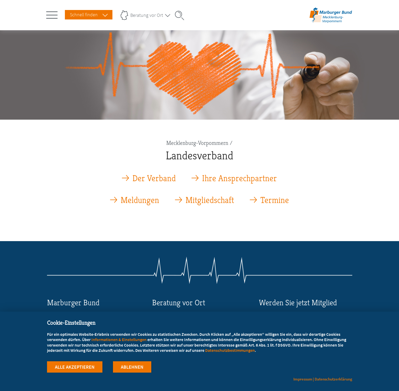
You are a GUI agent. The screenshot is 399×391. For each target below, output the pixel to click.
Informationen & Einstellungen (119, 339)
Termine (274, 200)
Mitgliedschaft (209, 200)
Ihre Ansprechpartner (239, 178)
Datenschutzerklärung (333, 379)
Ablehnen (132, 367)
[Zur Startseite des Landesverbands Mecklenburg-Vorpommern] (330, 22)
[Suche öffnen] (181, 15)
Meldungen (140, 200)
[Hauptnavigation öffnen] (52, 14)
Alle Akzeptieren (75, 367)
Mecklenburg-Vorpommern (197, 142)
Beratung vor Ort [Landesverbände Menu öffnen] (146, 15)
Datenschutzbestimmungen (230, 350)
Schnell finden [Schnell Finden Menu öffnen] (84, 15)
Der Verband (154, 178)
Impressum (302, 379)
